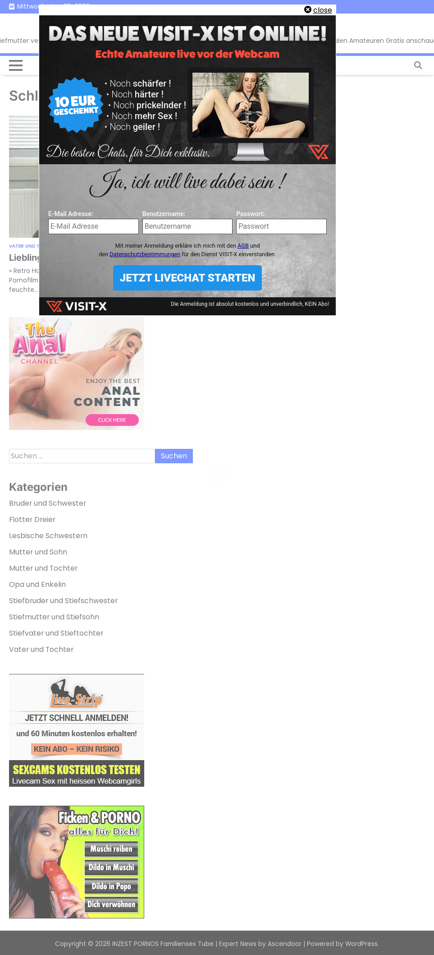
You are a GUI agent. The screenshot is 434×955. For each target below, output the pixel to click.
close (322, 10)
